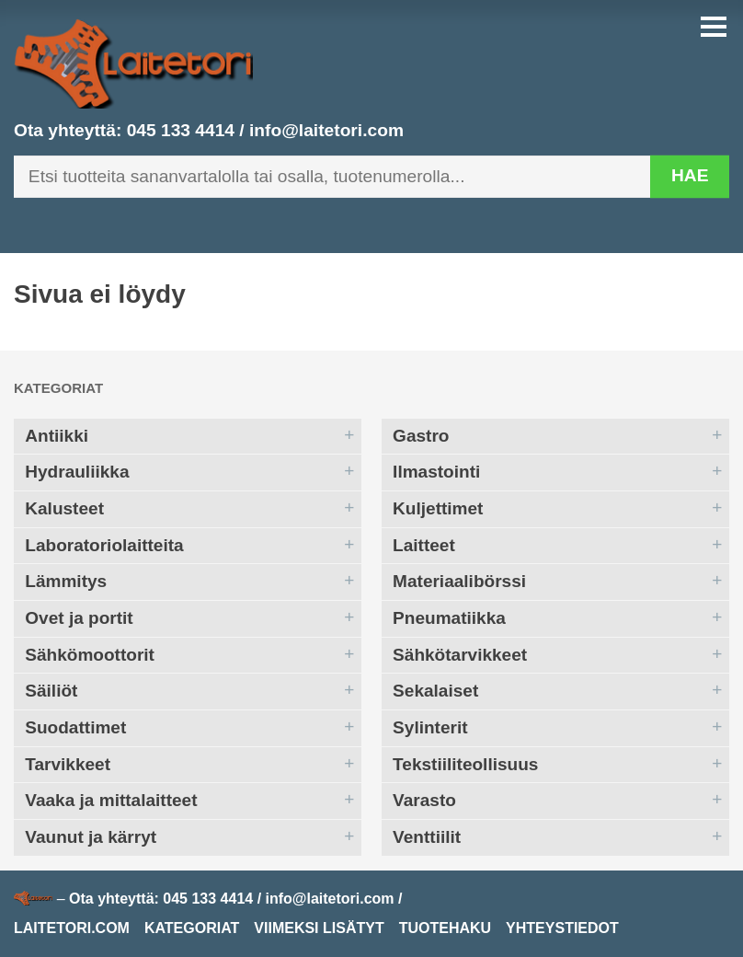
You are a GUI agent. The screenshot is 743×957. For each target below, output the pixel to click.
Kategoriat (58, 388)
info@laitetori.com (326, 130)
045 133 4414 (180, 130)
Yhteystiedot (562, 928)
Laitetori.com (72, 928)
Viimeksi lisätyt (318, 928)
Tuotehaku (445, 928)
